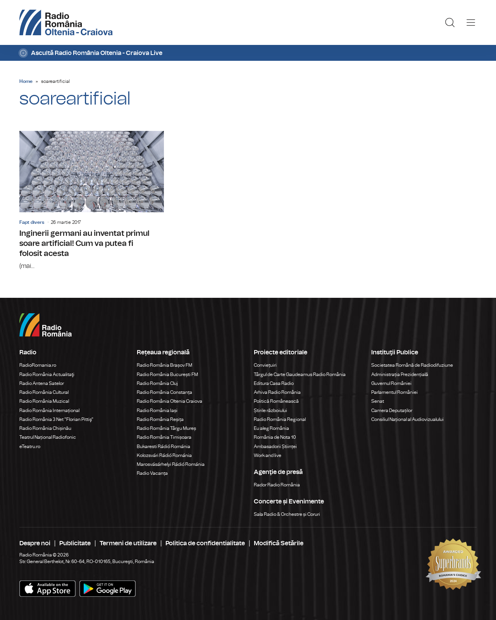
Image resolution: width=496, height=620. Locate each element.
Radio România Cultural (44, 392)
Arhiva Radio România (277, 392)
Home (26, 81)
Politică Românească (276, 401)
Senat (377, 401)
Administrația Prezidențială (399, 374)
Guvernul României (391, 383)
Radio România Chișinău (45, 428)
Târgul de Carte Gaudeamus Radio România (300, 374)
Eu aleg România (271, 428)
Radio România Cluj (157, 383)
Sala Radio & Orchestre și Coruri (287, 514)
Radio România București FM (167, 374)
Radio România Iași (157, 410)
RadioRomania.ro (37, 365)
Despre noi (34, 543)
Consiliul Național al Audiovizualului (407, 419)
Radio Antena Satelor (41, 383)
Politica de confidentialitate (205, 543)
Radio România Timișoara (164, 437)
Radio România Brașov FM (164, 365)
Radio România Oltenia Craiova (169, 401)
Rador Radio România (277, 485)
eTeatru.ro (29, 446)
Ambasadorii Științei (275, 446)
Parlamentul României (394, 392)
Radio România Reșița (160, 419)
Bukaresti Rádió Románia (163, 446)
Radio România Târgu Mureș (166, 428)
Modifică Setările (278, 543)
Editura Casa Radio (274, 383)
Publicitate (75, 543)
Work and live (267, 455)
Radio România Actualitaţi (46, 374)
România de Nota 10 (275, 437)
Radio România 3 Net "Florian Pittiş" (56, 419)
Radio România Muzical (44, 401)
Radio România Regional (280, 419)
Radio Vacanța (152, 473)
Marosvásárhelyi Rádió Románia (171, 464)
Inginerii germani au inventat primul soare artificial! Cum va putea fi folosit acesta (91, 201)
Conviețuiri (265, 365)
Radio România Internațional (49, 410)
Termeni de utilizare (128, 543)
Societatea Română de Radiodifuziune (412, 365)
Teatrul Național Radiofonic (47, 437)
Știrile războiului (270, 410)
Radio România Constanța (164, 392)
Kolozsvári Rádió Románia (164, 455)
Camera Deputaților (391, 410)
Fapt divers (31, 222)
